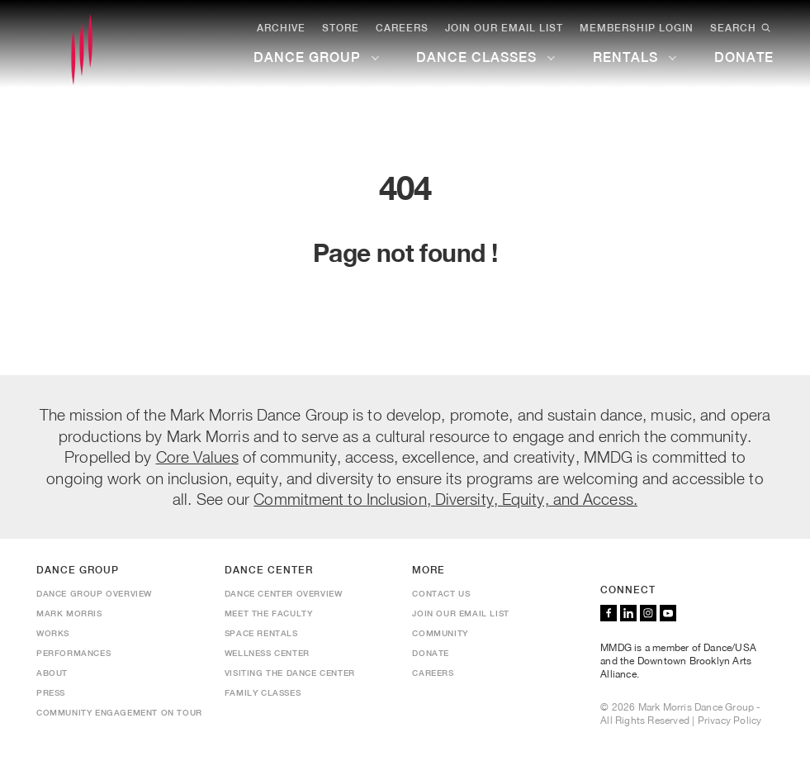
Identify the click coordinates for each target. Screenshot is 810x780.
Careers (402, 28)
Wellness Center (267, 653)
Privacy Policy (730, 720)
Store (340, 28)
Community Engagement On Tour (119, 712)
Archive (281, 28)
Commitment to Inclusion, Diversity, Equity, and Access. (445, 498)
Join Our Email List (504, 28)
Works (52, 633)
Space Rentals (261, 633)
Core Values (197, 456)
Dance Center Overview (284, 593)
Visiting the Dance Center (290, 673)
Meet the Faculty (269, 613)
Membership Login (637, 28)
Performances (73, 653)
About (52, 673)
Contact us (441, 593)
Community (439, 633)
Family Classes (263, 692)
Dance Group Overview (94, 593)
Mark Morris (69, 613)
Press (50, 692)
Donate (430, 653)
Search (742, 28)
